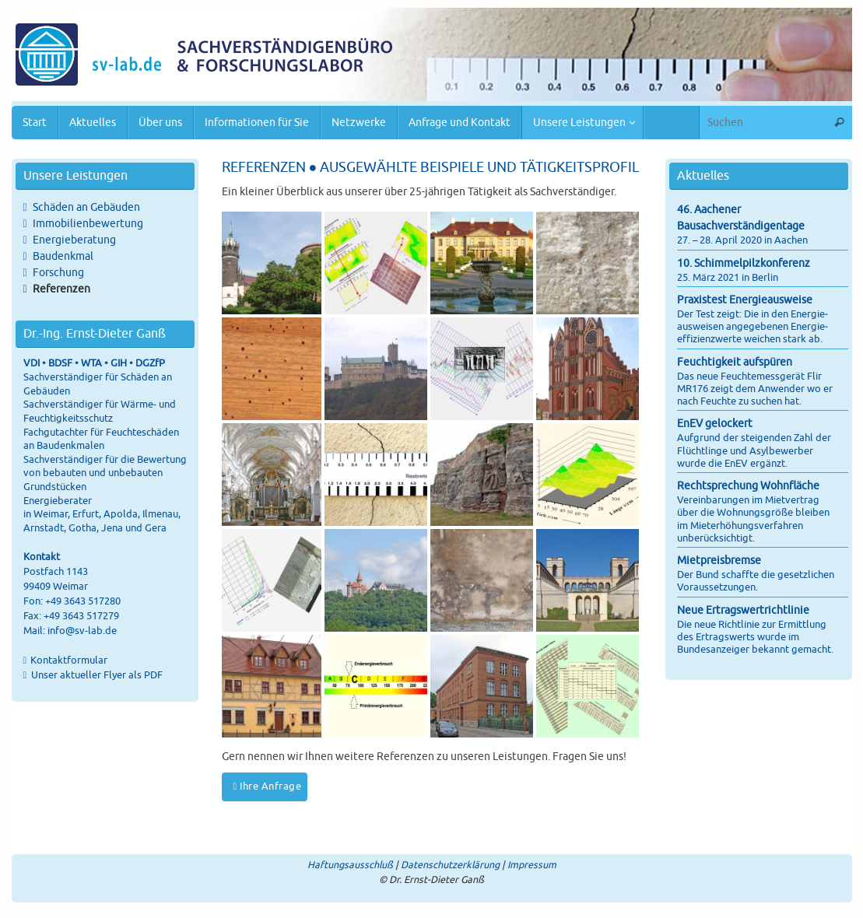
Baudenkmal (63, 256)
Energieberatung (74, 240)
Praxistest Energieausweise (744, 300)
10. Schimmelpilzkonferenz (743, 263)
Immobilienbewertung (88, 223)
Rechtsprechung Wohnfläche (748, 485)
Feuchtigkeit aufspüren (734, 362)
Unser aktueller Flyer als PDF (96, 675)
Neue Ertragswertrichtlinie (743, 610)
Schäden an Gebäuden (86, 207)
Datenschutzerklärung (450, 865)
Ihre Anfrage (267, 786)
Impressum (531, 865)
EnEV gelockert (714, 423)
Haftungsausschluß (350, 865)
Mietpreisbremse (719, 560)
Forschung (58, 272)
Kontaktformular (68, 660)
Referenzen (61, 289)
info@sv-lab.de (82, 631)
